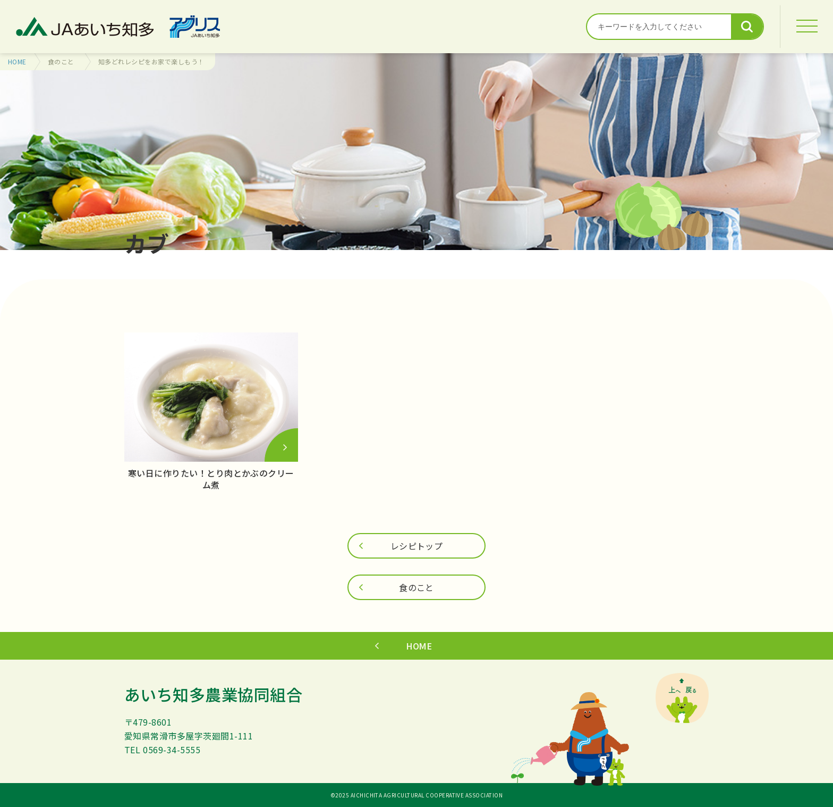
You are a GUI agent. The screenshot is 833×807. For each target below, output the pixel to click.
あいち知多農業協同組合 (213, 694)
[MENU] (806, 26)
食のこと (61, 61)
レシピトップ (416, 545)
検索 (747, 26)
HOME (17, 61)
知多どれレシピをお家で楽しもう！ (151, 61)
